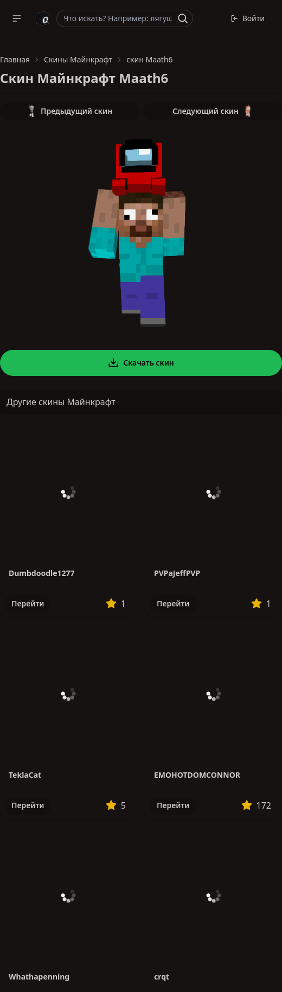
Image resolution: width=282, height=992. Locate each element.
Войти (247, 18)
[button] (16, 18)
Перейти (27, 603)
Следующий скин (212, 111)
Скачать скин (141, 362)
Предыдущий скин (69, 111)
